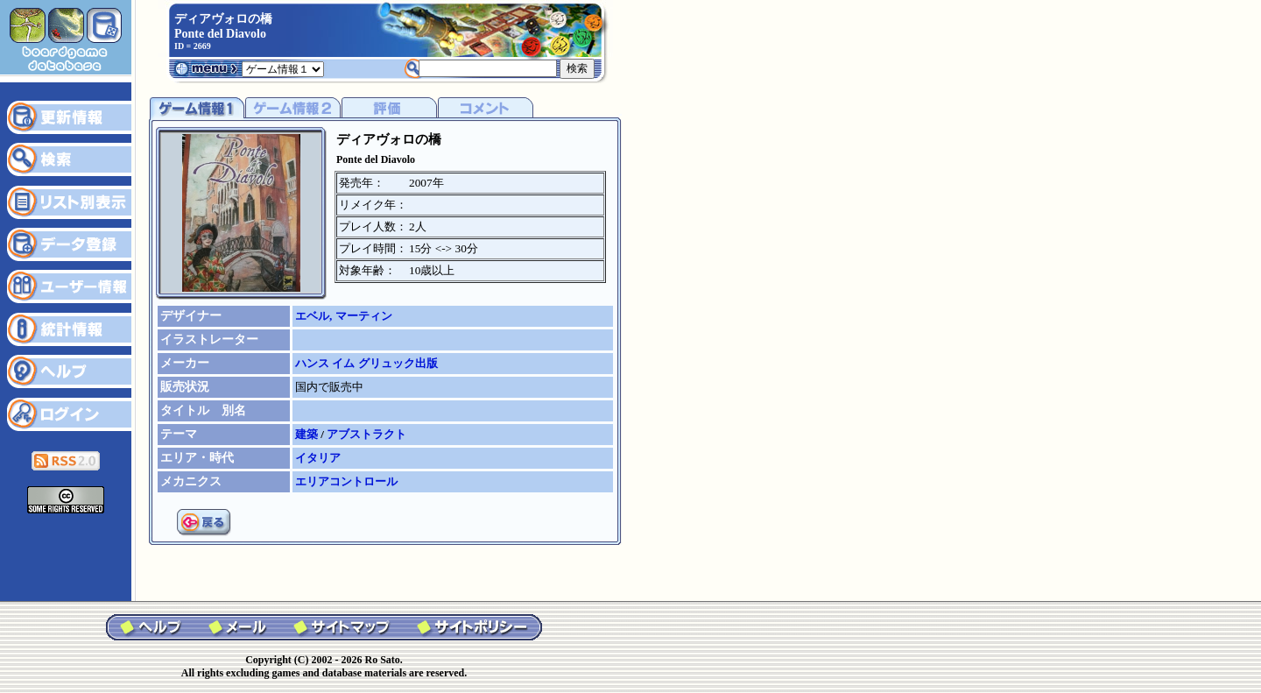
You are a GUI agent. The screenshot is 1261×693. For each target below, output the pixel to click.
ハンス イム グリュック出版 (366, 363)
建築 (308, 434)
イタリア (318, 457)
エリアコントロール (346, 481)
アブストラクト (366, 434)
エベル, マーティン (343, 315)
